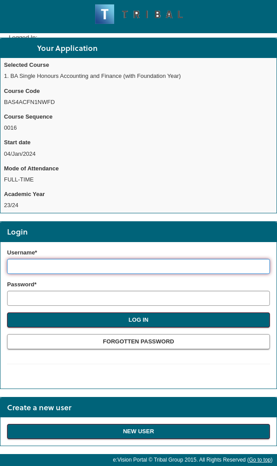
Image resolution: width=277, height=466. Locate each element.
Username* (22, 252)
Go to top (260, 460)
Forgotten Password (138, 341)
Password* (21, 284)
